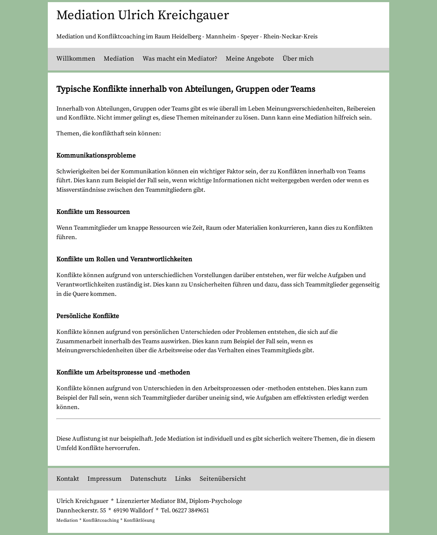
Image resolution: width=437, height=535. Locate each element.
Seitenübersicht (223, 479)
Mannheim (221, 37)
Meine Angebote (250, 59)
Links (183, 479)
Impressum (104, 479)
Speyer (250, 37)
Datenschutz (148, 479)
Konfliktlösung (139, 520)
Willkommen (75, 59)
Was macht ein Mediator (179, 59)
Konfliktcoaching (101, 520)
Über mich (298, 59)
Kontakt (67, 479)
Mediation (119, 59)
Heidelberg (186, 37)
